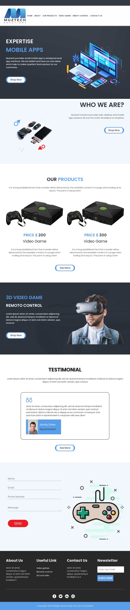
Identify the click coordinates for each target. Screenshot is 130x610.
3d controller (42, 575)
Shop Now (16, 79)
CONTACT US (96, 15)
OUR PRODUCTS (50, 15)
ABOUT (37, 15)
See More (65, 267)
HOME (29, 15)
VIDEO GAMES (65, 15)
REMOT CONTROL (80, 15)
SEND (18, 523)
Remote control (44, 571)
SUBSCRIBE (105, 578)
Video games (42, 568)
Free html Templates (83, 605)
